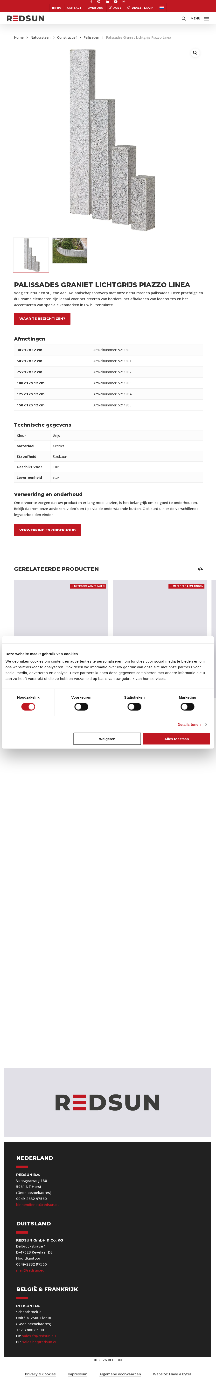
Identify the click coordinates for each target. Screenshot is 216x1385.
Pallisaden (91, 37)
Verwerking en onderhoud (47, 530)
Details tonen (189, 724)
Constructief (67, 37)
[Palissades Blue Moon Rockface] (61, 627)
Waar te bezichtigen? (42, 319)
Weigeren (107, 739)
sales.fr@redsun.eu (39, 1335)
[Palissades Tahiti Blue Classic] (160, 627)
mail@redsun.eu (30, 1270)
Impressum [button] (77, 1374)
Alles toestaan (176, 739)
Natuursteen (40, 37)
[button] (200, 18)
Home (19, 37)
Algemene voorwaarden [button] (120, 1374)
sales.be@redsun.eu (39, 1341)
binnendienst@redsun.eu (38, 1204)
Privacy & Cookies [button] (40, 1374)
